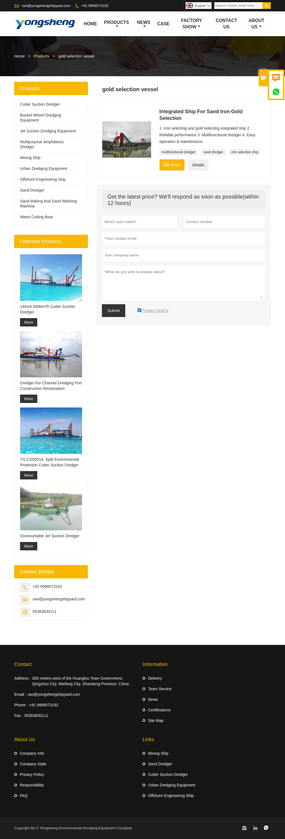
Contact (22, 664)
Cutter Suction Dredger (40, 104)
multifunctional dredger (178, 152)
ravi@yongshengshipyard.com (46, 6)
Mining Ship (30, 158)
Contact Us (226, 23)
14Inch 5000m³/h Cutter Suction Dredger (47, 309)
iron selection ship (244, 152)
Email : (20, 694)
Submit (113, 311)
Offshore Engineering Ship (43, 179)
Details (198, 165)
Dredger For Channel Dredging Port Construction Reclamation (51, 386)
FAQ (24, 795)
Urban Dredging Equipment (43, 169)
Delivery (155, 678)
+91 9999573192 (95, 6)
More (28, 322)
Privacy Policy (32, 774)
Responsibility (32, 785)
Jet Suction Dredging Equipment (48, 131)
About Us (256, 23)
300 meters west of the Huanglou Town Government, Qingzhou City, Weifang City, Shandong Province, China (80, 681)
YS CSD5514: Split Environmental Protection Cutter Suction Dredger (49, 462)
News (143, 24)
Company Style (33, 764)
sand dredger (213, 152)
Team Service (160, 689)
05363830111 (44, 611)
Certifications (159, 710)
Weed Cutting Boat (36, 217)
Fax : (18, 715)
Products (116, 24)
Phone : (21, 705)
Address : (22, 678)
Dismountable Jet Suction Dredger (49, 536)
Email (172, 164)
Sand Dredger (32, 190)
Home (90, 23)
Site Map (155, 720)
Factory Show (191, 23)
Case (163, 23)
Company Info (32, 753)
